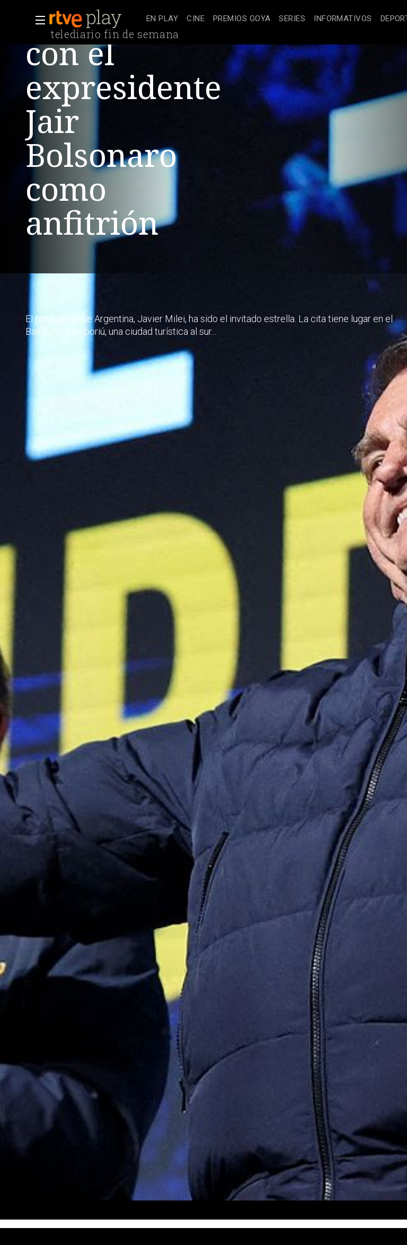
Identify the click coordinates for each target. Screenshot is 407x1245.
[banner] (95, 19)
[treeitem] (162, 19)
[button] (37, 20)
